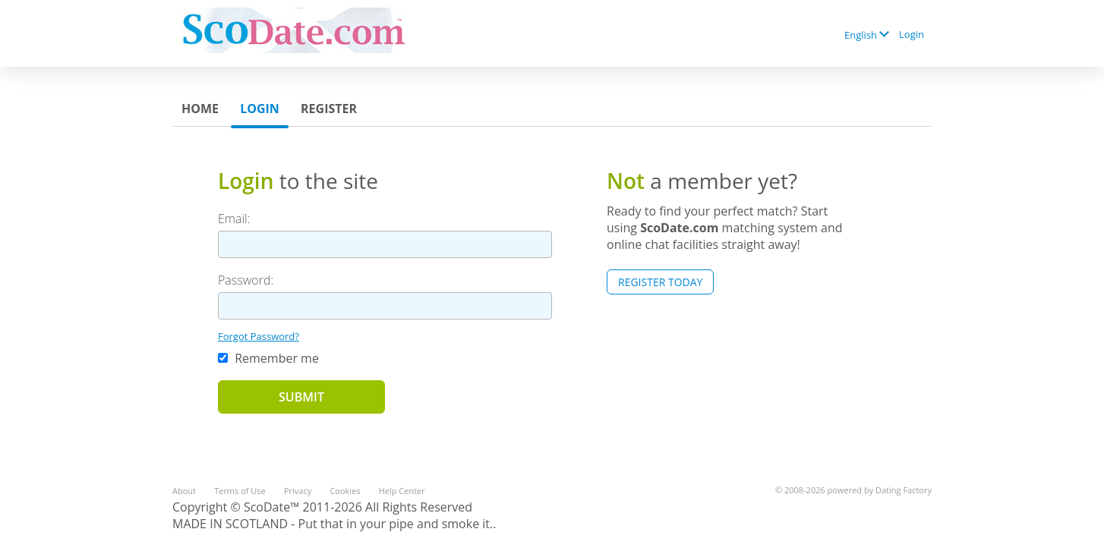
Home (200, 108)
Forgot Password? (258, 336)
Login (911, 34)
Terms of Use (240, 490)
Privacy (297, 490)
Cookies (345, 490)
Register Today (660, 282)
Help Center (402, 490)
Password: (245, 280)
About (184, 490)
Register (329, 108)
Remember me (268, 358)
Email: (234, 218)
